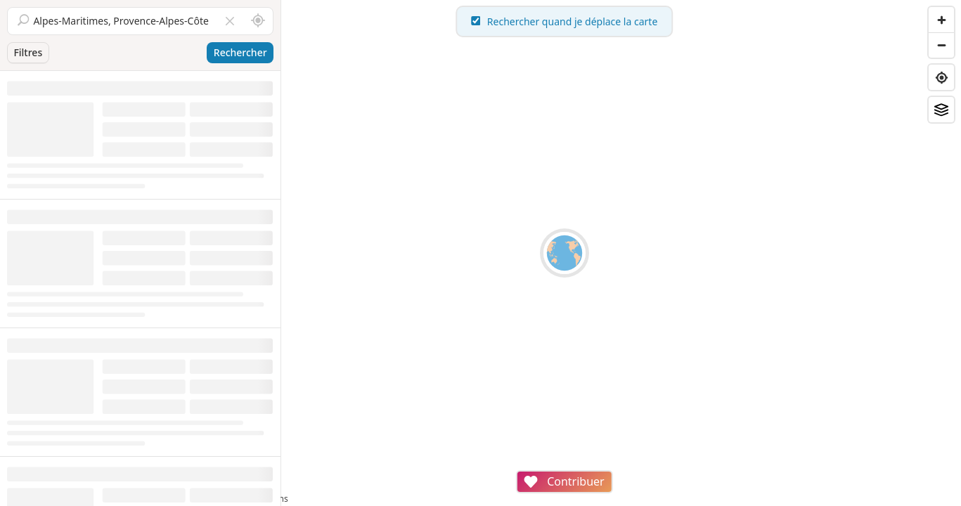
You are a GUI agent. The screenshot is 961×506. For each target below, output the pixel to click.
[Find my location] (941, 77)
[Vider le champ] (230, 21)
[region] (621, 253)
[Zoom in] (941, 19)
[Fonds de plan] (941, 109)
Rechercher (240, 52)
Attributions (378, 499)
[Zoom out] (941, 45)
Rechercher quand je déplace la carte (621, 21)
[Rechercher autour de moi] (258, 21)
